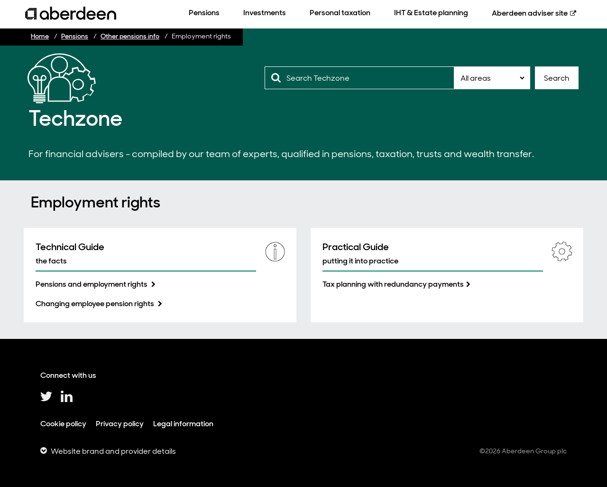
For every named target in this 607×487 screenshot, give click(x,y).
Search (557, 78)
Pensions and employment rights (92, 284)
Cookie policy (63, 424)
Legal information (183, 424)
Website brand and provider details (113, 451)
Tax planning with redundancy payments (393, 284)
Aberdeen (530, 13)
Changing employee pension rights (96, 304)
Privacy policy (120, 424)
